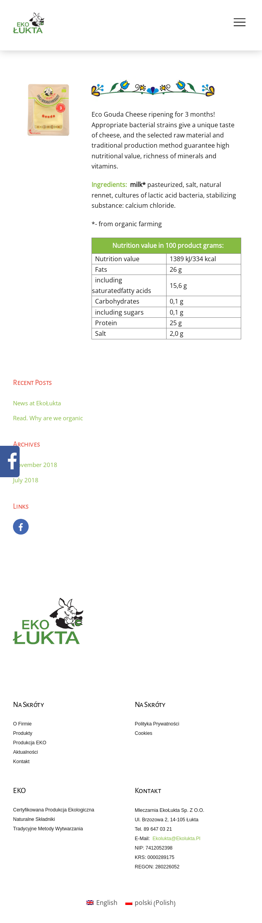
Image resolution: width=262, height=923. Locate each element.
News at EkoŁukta (37, 403)
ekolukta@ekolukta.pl (176, 838)
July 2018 (25, 480)
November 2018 (35, 465)
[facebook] (21, 526)
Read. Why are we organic (48, 418)
